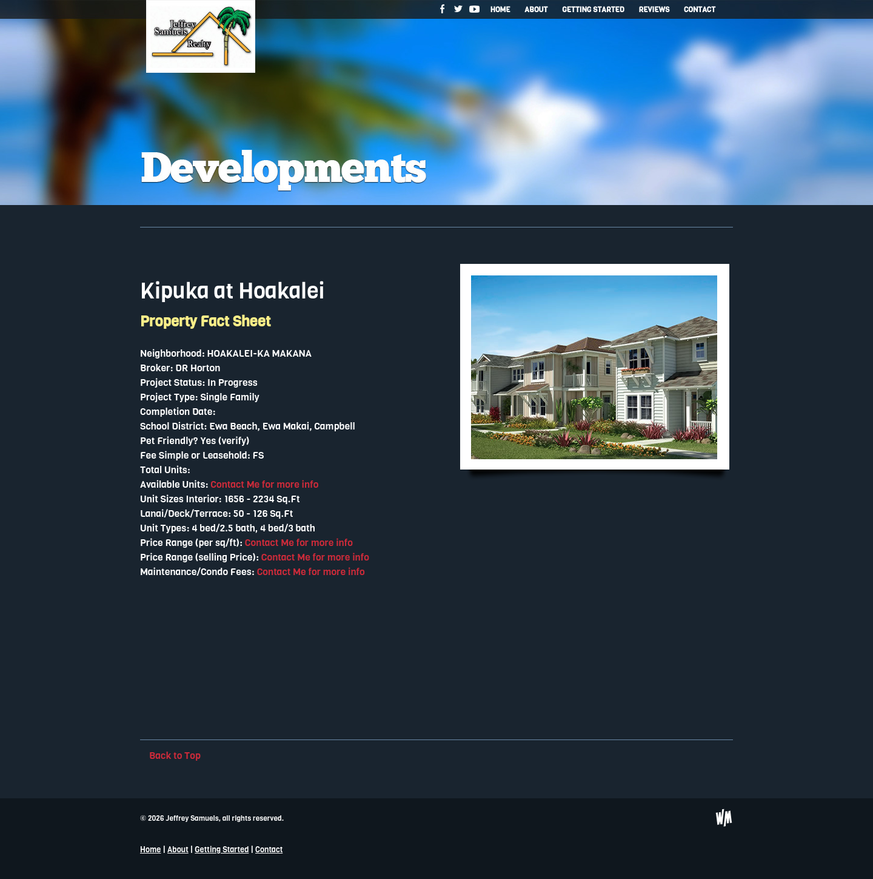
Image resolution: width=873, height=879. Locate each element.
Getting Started (593, 10)
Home (500, 10)
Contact (699, 10)
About (535, 10)
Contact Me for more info (264, 484)
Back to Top (175, 755)
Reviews (653, 10)
